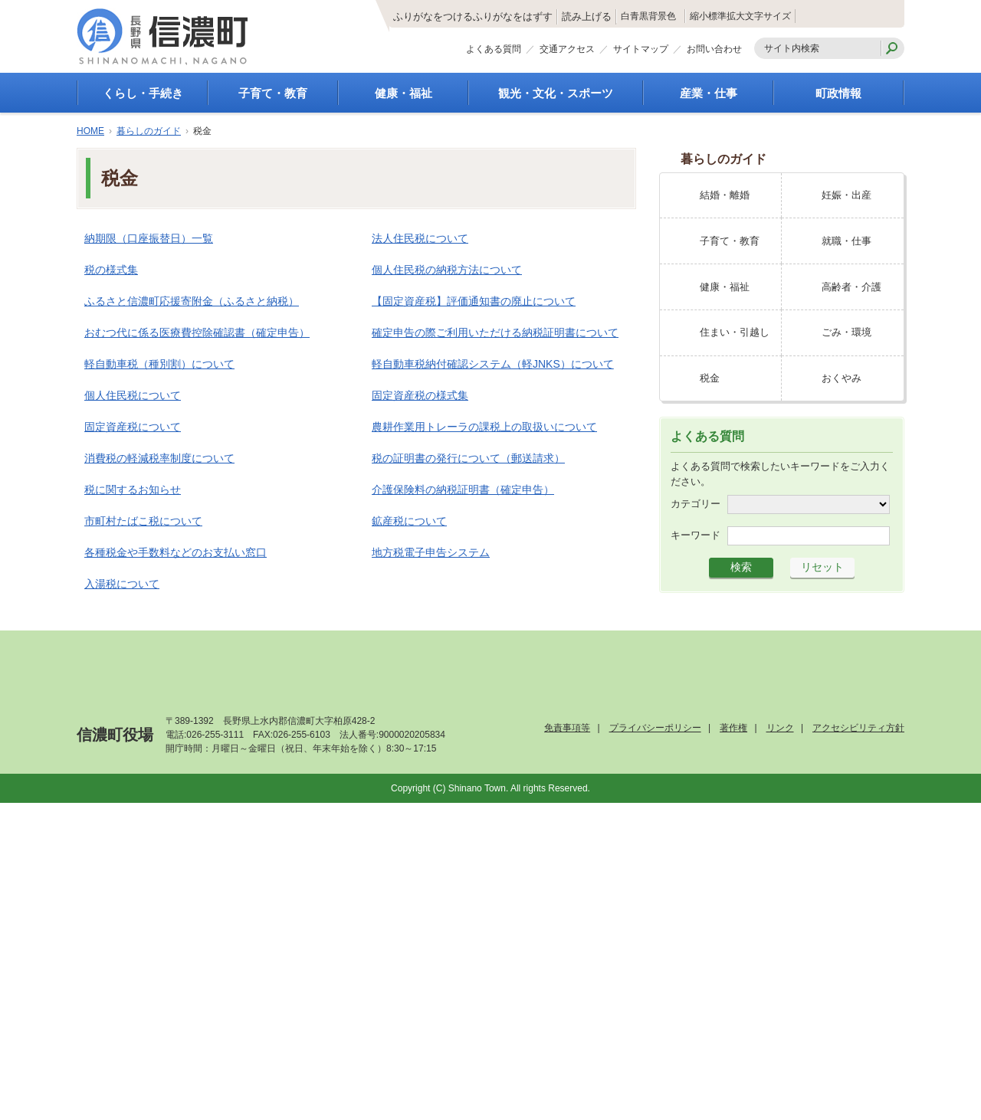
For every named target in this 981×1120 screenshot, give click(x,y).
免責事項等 (567, 727)
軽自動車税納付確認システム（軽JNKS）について (493, 364)
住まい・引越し (734, 332)
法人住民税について (420, 238)
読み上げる (508, 16)
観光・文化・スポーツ (555, 93)
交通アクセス (567, 52)
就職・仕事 (846, 241)
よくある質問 (493, 52)
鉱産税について (409, 521)
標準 (738, 16)
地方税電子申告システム (431, 552)
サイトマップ (640, 52)
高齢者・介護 (851, 287)
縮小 (701, 16)
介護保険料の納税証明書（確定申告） (463, 489)
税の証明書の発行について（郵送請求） (468, 458)
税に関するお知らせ (132, 489)
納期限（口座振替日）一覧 (148, 238)
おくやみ (841, 378)
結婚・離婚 (725, 195)
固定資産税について (132, 427)
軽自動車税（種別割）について (159, 364)
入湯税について (121, 584)
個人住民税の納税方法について (447, 270)
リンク (780, 727)
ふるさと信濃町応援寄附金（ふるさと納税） (191, 301)
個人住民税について (132, 395)
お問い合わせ (714, 52)
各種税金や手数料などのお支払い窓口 (175, 552)
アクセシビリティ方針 (858, 727)
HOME (90, 131)
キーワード (695, 535)
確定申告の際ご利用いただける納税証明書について (495, 332)
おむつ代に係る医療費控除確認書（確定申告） (197, 332)
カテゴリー (695, 503)
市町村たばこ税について (143, 521)
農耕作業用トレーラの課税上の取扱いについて (484, 427)
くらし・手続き (143, 93)
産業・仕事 (708, 93)
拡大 (774, 16)
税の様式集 (111, 270)
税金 (710, 378)
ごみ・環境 (846, 332)
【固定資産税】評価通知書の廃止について (474, 301)
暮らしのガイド (148, 131)
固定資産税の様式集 (420, 395)
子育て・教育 (272, 93)
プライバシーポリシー (655, 727)
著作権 (733, 727)
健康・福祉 (403, 93)
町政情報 (838, 93)
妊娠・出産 (846, 195)
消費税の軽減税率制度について (159, 458)
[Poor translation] (55, 889)
